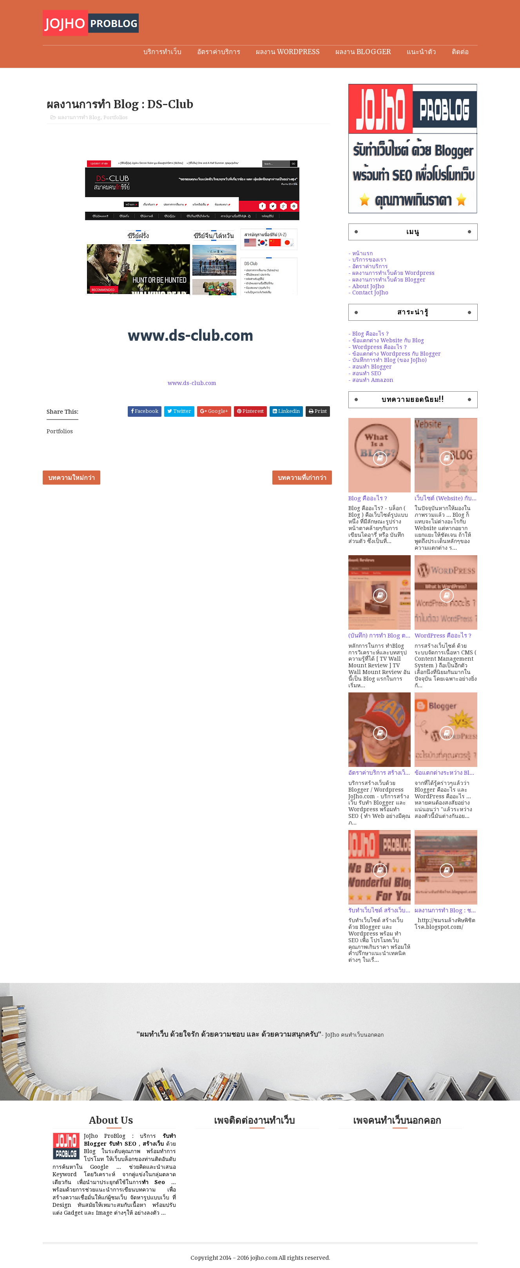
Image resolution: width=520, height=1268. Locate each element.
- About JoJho (366, 286)
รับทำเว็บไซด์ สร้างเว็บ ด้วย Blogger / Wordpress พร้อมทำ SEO (379, 910)
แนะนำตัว (421, 51)
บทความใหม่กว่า (71, 477)
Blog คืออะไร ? (367, 498)
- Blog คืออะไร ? (368, 334)
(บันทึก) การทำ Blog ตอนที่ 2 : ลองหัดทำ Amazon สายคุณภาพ (379, 635)
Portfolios (115, 117)
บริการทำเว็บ (162, 51)
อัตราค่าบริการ (218, 51)
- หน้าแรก (360, 253)
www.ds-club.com (192, 383)
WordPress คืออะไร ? (443, 635)
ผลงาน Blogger (363, 51)
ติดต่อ (460, 51)
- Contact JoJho (368, 292)
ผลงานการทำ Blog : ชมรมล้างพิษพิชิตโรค (446, 910)
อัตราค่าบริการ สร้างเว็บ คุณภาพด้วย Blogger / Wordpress (379, 772)
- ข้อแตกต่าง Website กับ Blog (386, 340)
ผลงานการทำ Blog (79, 117)
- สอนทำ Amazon (370, 380)
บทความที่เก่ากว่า (302, 477)
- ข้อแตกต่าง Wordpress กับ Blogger (394, 354)
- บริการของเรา (367, 259)
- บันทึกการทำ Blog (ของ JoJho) (387, 360)
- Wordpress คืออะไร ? (377, 347)
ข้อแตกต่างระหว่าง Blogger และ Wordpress (446, 772)
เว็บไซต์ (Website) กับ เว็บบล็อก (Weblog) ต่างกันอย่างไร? (446, 498)
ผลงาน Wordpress (288, 51)
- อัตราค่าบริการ (368, 266)
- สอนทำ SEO (364, 373)
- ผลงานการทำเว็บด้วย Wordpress (391, 273)
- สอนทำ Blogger (370, 366)
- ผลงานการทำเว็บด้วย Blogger (387, 279)
